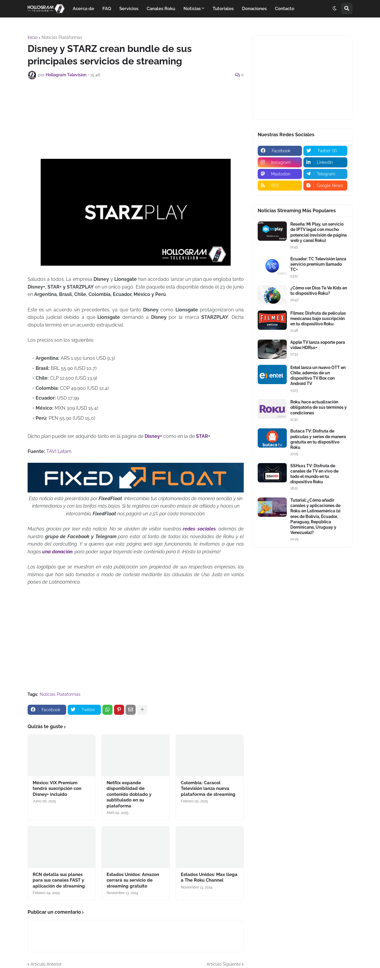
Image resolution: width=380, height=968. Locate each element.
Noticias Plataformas (62, 37)
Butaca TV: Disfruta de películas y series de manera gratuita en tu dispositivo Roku (318, 439)
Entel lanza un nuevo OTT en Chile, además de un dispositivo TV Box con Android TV (318, 375)
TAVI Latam (59, 451)
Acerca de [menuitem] (83, 8)
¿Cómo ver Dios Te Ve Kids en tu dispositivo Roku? (318, 291)
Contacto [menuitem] (284, 8)
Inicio (32, 37)
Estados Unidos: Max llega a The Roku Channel (209, 877)
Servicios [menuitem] (128, 8)
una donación (57, 551)
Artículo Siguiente (224, 964)
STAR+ (203, 436)
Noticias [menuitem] (192, 8)
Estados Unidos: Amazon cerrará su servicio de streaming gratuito (133, 880)
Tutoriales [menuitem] (223, 8)
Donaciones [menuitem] (254, 8)
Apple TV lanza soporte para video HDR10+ (317, 345)
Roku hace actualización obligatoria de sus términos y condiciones (318, 407)
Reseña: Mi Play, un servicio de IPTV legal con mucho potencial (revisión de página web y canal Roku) (318, 232)
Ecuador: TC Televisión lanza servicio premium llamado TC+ (318, 264)
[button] (334, 8)
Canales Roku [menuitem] (161, 8)
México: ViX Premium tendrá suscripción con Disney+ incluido (57, 788)
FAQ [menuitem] (106, 8)
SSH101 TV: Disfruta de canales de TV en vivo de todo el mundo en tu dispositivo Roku (314, 473)
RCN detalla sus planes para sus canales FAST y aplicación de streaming (59, 880)
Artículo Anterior (46, 964)
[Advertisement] (136, 100)
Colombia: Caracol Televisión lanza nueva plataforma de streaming (208, 788)
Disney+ (154, 436)
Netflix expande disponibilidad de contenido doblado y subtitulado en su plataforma (129, 794)
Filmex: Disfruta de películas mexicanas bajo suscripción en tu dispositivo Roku (318, 318)
